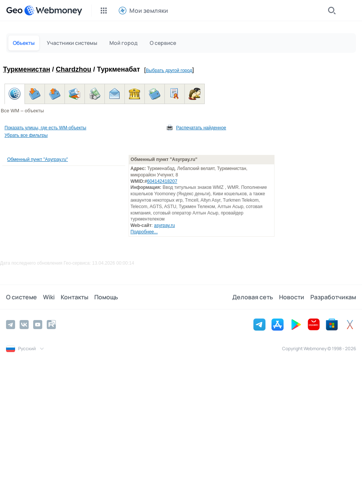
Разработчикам (333, 297)
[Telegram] (10, 324)
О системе (21, 297)
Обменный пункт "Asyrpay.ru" (37, 159)
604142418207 (162, 181)
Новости (291, 297)
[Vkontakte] (24, 324)
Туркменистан (26, 69)
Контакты (74, 297)
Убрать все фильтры (26, 135)
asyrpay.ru (164, 225)
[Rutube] (51, 324)
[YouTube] (37, 324)
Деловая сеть (252, 297)
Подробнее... (144, 231)
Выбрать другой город (169, 70)
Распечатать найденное (201, 127)
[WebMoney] (53, 10)
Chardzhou (73, 69)
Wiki (49, 297)
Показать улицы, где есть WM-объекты (45, 127)
